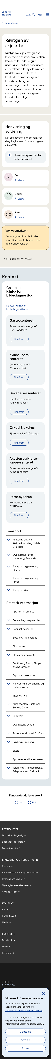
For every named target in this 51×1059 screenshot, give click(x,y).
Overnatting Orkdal (23, 724)
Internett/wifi (20, 695)
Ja (20, 802)
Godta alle (25, 1031)
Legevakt (18, 715)
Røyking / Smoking (23, 741)
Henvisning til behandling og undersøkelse (28, 685)
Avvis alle (25, 1039)
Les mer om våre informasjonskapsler (23, 1009)
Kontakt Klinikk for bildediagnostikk (16, 307)
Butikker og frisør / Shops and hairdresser (27, 665)
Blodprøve (19, 646)
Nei (34, 802)
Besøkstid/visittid (23, 628)
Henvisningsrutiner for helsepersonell (28, 157)
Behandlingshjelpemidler (26, 620)
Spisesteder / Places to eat (28, 759)
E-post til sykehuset (24, 675)
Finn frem (19, 339)
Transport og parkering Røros (25, 579)
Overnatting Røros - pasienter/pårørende (24, 556)
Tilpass (25, 1048)
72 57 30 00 (8, 985)
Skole (16, 750)
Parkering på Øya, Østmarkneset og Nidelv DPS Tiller (26, 543)
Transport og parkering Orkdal (25, 568)
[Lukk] (43, 993)
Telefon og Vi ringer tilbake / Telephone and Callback (28, 769)
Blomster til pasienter (24, 654)
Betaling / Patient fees (25, 637)
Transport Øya (20, 589)
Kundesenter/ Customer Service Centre (26, 705)
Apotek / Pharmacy (23, 611)
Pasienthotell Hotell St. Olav (28, 733)
